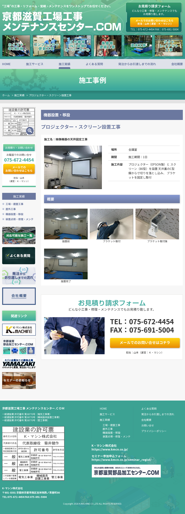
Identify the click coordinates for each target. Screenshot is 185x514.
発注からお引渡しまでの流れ (137, 64)
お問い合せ (147, 425)
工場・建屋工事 (14, 203)
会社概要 (177, 64)
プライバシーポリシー (154, 430)
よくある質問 (94, 64)
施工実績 (64, 64)
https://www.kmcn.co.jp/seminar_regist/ (121, 459)
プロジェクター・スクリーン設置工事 (50, 95)
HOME (6, 64)
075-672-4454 (19, 159)
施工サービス (34, 64)
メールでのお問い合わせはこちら (154, 22)
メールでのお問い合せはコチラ (145, 342)
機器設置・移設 (14, 213)
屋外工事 (11, 208)
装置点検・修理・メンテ (19, 218)
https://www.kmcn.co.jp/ (110, 449)
